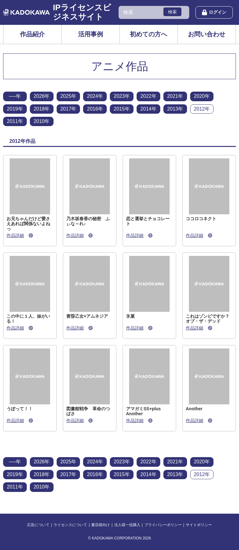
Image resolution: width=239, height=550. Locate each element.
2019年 (15, 108)
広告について (38, 525)
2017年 (68, 108)
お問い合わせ (206, 34)
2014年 (148, 108)
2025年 (68, 96)
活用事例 (90, 34)
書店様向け (100, 525)
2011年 (15, 121)
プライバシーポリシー (163, 525)
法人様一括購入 (127, 525)
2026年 (42, 96)
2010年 (42, 121)
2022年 (148, 96)
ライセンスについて (70, 525)
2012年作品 (22, 141)
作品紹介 (32, 34)
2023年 (122, 96)
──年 (15, 96)
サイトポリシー (199, 525)
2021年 (175, 96)
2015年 (122, 108)
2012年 (202, 108)
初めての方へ (148, 34)
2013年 (175, 108)
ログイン (214, 12)
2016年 (95, 108)
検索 (172, 11)
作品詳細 (15, 235)
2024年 (95, 96)
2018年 (42, 108)
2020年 (202, 96)
